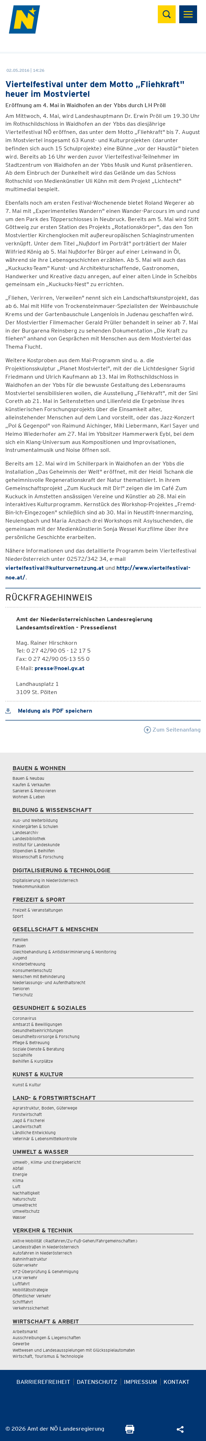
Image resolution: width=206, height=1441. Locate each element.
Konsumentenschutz (32, 970)
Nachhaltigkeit (26, 1193)
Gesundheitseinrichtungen (37, 1030)
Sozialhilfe (22, 1055)
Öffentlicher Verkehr (31, 1295)
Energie (19, 1174)
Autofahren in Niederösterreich (42, 1253)
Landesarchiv (25, 832)
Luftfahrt (21, 1283)
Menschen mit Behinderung (38, 976)
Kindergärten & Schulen (35, 826)
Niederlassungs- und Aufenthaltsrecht (48, 982)
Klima (17, 1180)
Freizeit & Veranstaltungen (37, 910)
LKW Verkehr (24, 1277)
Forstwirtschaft (27, 1114)
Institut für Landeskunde (36, 844)
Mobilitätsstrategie (30, 1289)
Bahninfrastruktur (29, 1259)
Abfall (18, 1168)
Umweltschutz (26, 1211)
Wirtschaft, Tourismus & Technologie (47, 1356)
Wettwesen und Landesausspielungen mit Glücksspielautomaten (73, 1350)
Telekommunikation (31, 886)
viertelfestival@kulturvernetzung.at (54, 567)
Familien (20, 939)
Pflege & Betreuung (31, 1042)
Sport (17, 916)
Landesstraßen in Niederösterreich (45, 1247)
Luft (16, 1186)
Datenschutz (97, 1381)
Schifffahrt (22, 1302)
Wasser (19, 1217)
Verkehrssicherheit (30, 1308)
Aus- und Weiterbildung (35, 820)
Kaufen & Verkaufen (31, 784)
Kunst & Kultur (26, 1084)
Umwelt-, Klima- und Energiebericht (46, 1162)
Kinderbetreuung (28, 964)
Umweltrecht (24, 1205)
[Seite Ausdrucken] (130, 1431)
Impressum (140, 1381)
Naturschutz (24, 1199)
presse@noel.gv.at (60, 668)
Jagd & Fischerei (28, 1120)
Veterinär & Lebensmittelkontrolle (44, 1138)
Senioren (21, 988)
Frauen (19, 945)
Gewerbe (20, 1343)
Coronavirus (24, 1018)
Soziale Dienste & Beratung (38, 1049)
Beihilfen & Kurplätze (32, 1061)
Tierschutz (22, 994)
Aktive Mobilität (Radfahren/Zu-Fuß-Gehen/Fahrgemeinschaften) (75, 1240)
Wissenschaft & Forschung (38, 856)
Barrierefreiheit (43, 1381)
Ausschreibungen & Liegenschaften (46, 1337)
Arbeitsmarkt (24, 1331)
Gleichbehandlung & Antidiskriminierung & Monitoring (64, 951)
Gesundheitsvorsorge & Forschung (46, 1036)
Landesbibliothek (28, 838)
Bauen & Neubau (28, 778)
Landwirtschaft (26, 1126)
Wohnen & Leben (28, 796)
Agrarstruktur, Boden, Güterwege (44, 1108)
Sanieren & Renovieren (34, 790)
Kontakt (177, 1381)
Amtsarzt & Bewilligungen (37, 1024)
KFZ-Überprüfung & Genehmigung (45, 1271)
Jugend (19, 958)
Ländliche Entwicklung (34, 1132)
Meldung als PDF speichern (48, 710)
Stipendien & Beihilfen (33, 850)
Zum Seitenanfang (172, 729)
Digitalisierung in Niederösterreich (45, 880)
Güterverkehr (25, 1265)
